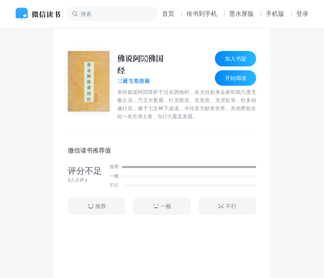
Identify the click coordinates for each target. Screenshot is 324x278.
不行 (227, 206)
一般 (162, 206)
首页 (168, 13)
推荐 (97, 206)
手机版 (275, 13)
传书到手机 (201, 13)
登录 (302, 13)
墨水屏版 (241, 13)
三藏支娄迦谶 (133, 81)
